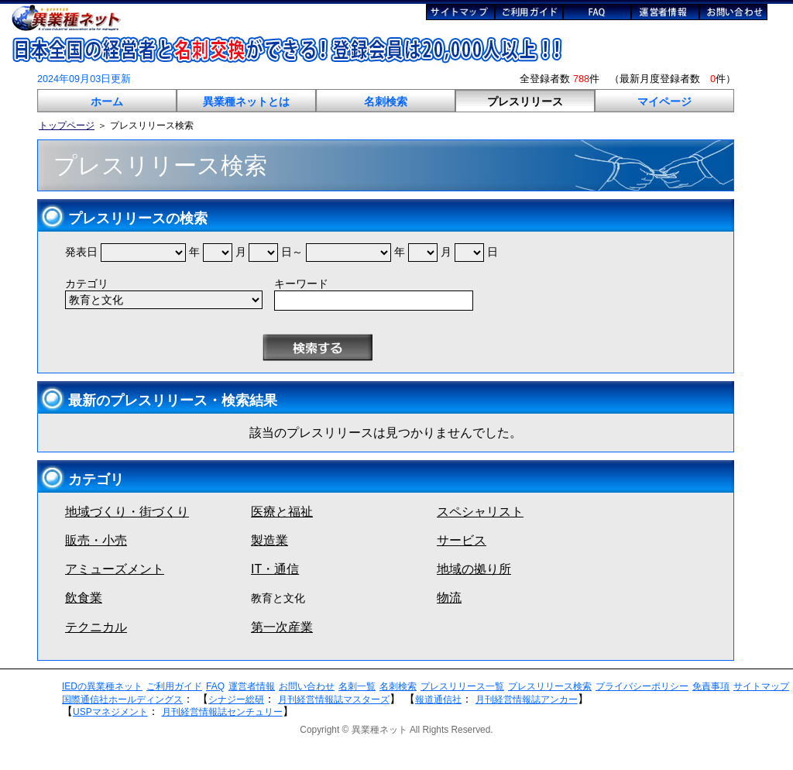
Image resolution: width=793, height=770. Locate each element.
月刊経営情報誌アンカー (526, 699)
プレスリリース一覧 (462, 686)
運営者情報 (251, 686)
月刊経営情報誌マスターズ (334, 699)
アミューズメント (114, 569)
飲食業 (83, 597)
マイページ (664, 101)
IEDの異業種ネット (102, 686)
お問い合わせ (307, 686)
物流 (449, 597)
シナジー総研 (236, 699)
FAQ (215, 686)
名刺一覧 (357, 686)
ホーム (107, 101)
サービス (461, 540)
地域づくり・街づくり (127, 511)
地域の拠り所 (474, 569)
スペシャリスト (480, 511)
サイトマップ (761, 686)
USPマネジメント (110, 711)
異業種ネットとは (246, 101)
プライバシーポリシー (642, 686)
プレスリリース (525, 101)
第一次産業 (282, 627)
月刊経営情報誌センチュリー (222, 711)
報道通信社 (438, 699)
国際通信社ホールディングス (122, 699)
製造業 (269, 540)
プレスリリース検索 (550, 686)
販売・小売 (96, 540)
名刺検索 (385, 101)
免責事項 (710, 686)
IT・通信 (275, 569)
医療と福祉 (282, 511)
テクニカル (96, 627)
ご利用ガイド (174, 686)
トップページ (66, 125)
